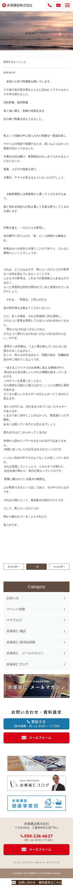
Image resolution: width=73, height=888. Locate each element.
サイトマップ (53, 862)
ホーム (17, 862)
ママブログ (14, 620)
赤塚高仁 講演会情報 (20, 642)
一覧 (36, 566)
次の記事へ (59, 566)
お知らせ (12, 598)
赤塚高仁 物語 (16, 631)
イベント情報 (15, 609)
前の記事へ (13, 566)
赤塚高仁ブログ (17, 664)
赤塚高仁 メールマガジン (25, 653)
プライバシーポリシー (33, 862)
